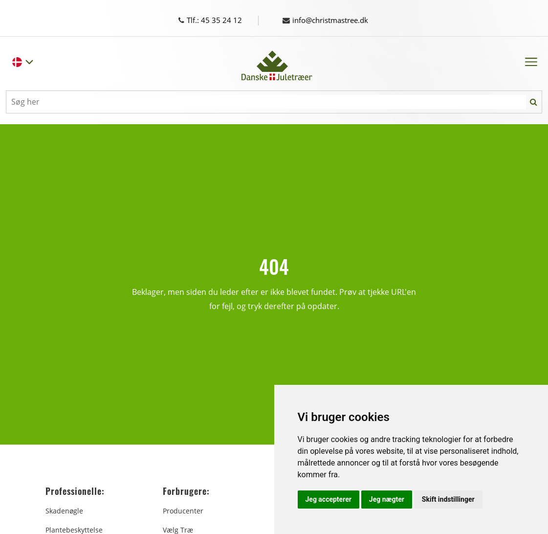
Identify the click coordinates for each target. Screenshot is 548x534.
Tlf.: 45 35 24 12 (219, 20)
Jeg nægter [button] (386, 499)
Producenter (183, 510)
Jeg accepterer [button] (328, 499)
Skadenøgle (64, 510)
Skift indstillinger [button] (448, 499)
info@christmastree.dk (329, 20)
